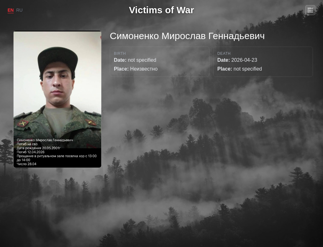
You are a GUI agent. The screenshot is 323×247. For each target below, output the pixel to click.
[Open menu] (310, 10)
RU (19, 10)
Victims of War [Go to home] (161, 10)
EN (11, 10)
